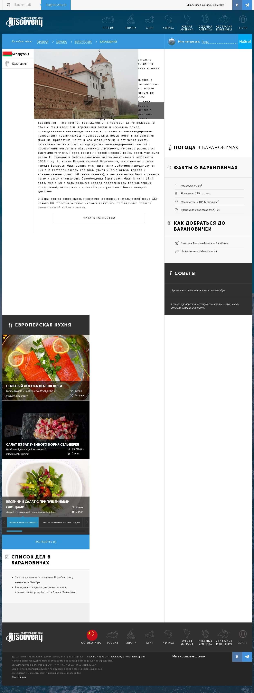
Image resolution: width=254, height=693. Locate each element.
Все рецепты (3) (46, 542)
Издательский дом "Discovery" (24, 22)
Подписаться (56, 5)
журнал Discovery (24, 637)
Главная (42, 42)
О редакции (19, 676)
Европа (61, 42)
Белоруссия (83, 42)
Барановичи (108, 42)
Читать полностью (99, 218)
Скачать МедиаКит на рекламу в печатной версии (116, 656)
